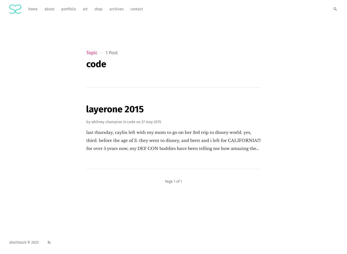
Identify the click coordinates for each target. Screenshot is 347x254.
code (131, 122)
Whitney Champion (106, 122)
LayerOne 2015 (115, 109)
